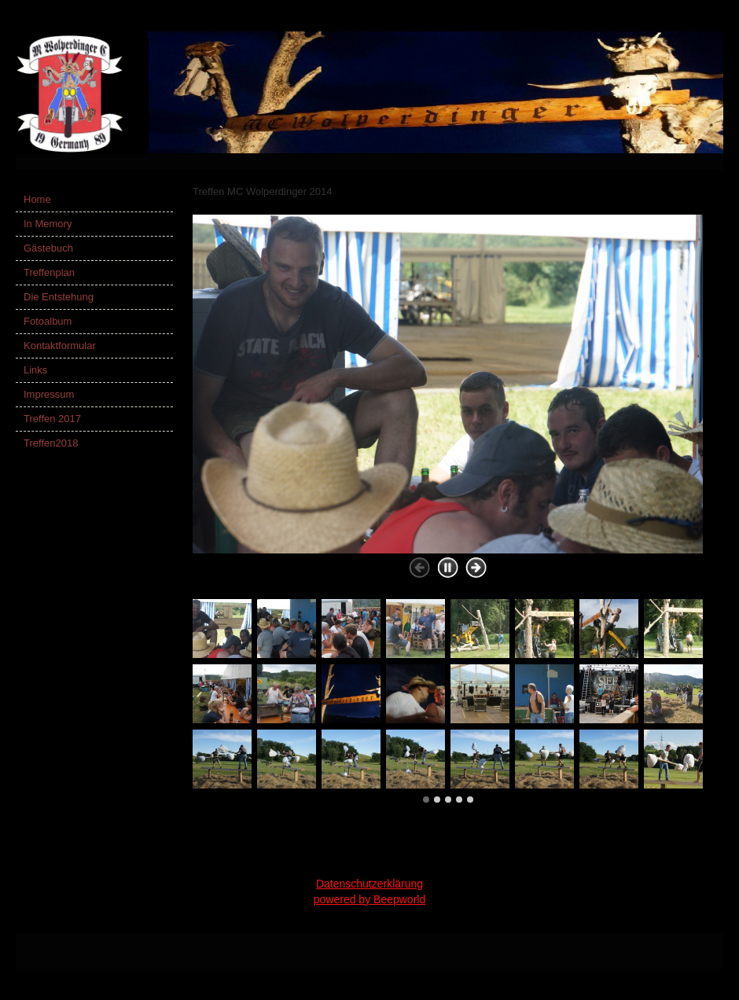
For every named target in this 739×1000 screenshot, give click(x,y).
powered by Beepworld (369, 899)
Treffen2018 (51, 443)
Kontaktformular (60, 345)
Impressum (49, 394)
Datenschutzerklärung (369, 883)
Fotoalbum (48, 321)
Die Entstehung (59, 297)
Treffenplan (49, 272)
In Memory (48, 224)
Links (35, 370)
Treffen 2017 (52, 419)
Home (37, 199)
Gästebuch (48, 248)
